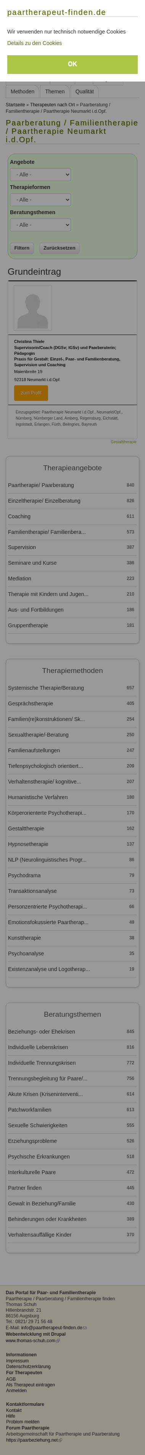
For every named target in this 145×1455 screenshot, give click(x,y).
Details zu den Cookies (34, 43)
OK (72, 64)
